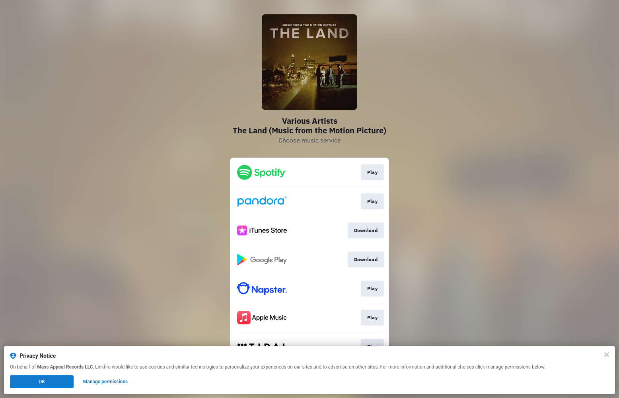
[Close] (606, 354)
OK (42, 381)
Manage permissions (105, 381)
